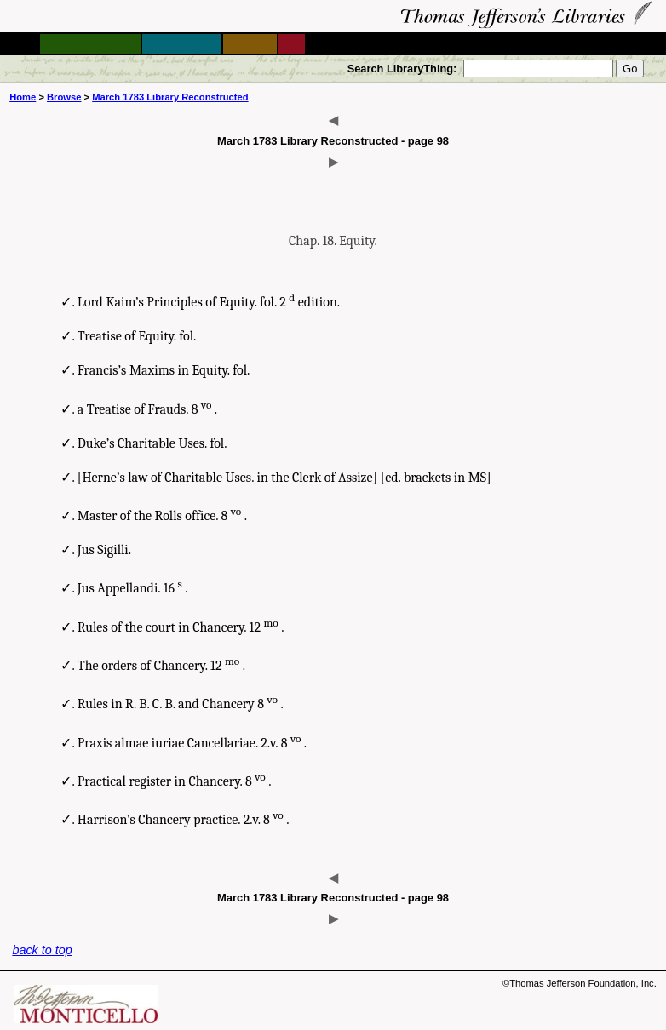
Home (22, 97)
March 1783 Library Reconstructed (170, 97)
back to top (42, 950)
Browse (64, 97)
